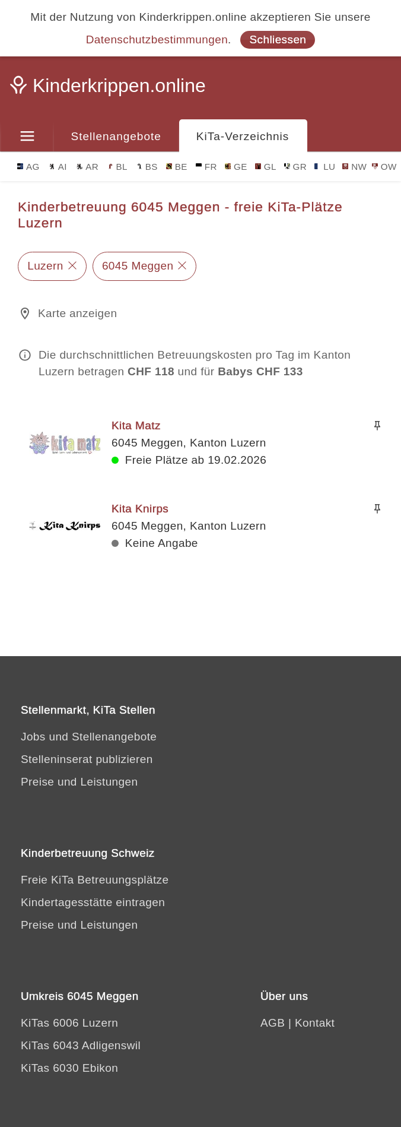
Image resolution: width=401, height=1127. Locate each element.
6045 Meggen (138, 265)
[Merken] (377, 425)
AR (87, 167)
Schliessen (277, 39)
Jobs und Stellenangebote (89, 736)
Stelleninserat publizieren (87, 759)
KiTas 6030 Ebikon (69, 1068)
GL (265, 167)
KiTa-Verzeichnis (242, 136)
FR (206, 167)
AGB (272, 1023)
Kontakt (315, 1023)
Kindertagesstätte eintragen (93, 902)
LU (324, 167)
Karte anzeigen (77, 313)
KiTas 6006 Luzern (69, 1023)
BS (147, 167)
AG (28, 167)
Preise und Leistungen (79, 781)
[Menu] (27, 136)
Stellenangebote (116, 136)
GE (236, 167)
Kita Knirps (140, 508)
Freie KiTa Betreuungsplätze (95, 879)
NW (354, 167)
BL (117, 167)
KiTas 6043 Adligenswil (81, 1045)
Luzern (45, 265)
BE (176, 167)
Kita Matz (136, 425)
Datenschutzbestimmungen (157, 39)
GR (295, 167)
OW (384, 167)
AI (58, 167)
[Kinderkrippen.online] (110, 89)
